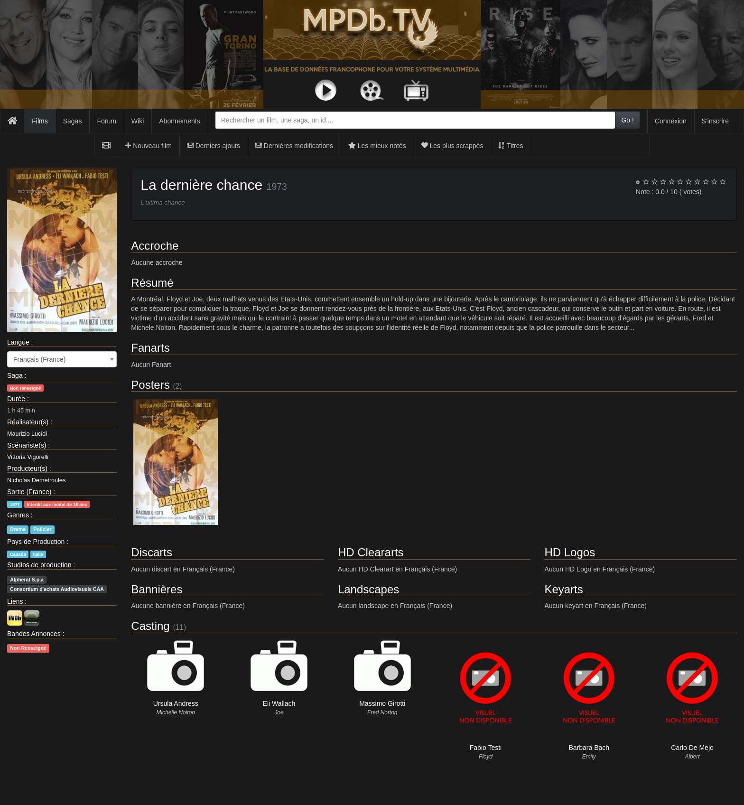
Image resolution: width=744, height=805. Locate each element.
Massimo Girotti (382, 703)
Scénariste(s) (26, 445)
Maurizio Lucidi (27, 434)
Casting (150, 625)
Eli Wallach (279, 703)
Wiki (137, 121)
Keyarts (563, 589)
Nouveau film (148, 146)
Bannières (156, 589)
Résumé (152, 282)
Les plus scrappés (452, 146)
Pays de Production (36, 541)
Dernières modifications (294, 146)
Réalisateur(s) (27, 422)
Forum (106, 121)
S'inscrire (715, 121)
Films (39, 121)
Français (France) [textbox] (39, 359)
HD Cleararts (371, 552)
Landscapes (368, 589)
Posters (150, 384)
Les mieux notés (377, 146)
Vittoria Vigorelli (27, 457)
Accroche (154, 245)
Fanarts (150, 347)
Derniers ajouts (213, 146)
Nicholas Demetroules (36, 480)
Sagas (72, 121)
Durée (16, 398)
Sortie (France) (29, 492)
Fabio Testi (486, 747)
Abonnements (179, 121)
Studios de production (39, 565)
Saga (15, 375)
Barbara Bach (588, 747)
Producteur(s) (27, 468)
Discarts (151, 552)
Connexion (671, 121)
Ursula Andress (175, 703)
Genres (18, 515)
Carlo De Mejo (692, 747)
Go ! (627, 120)
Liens (15, 601)
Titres (510, 146)
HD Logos (569, 552)
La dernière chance (201, 185)
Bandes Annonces (34, 633)
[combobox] (415, 120)
